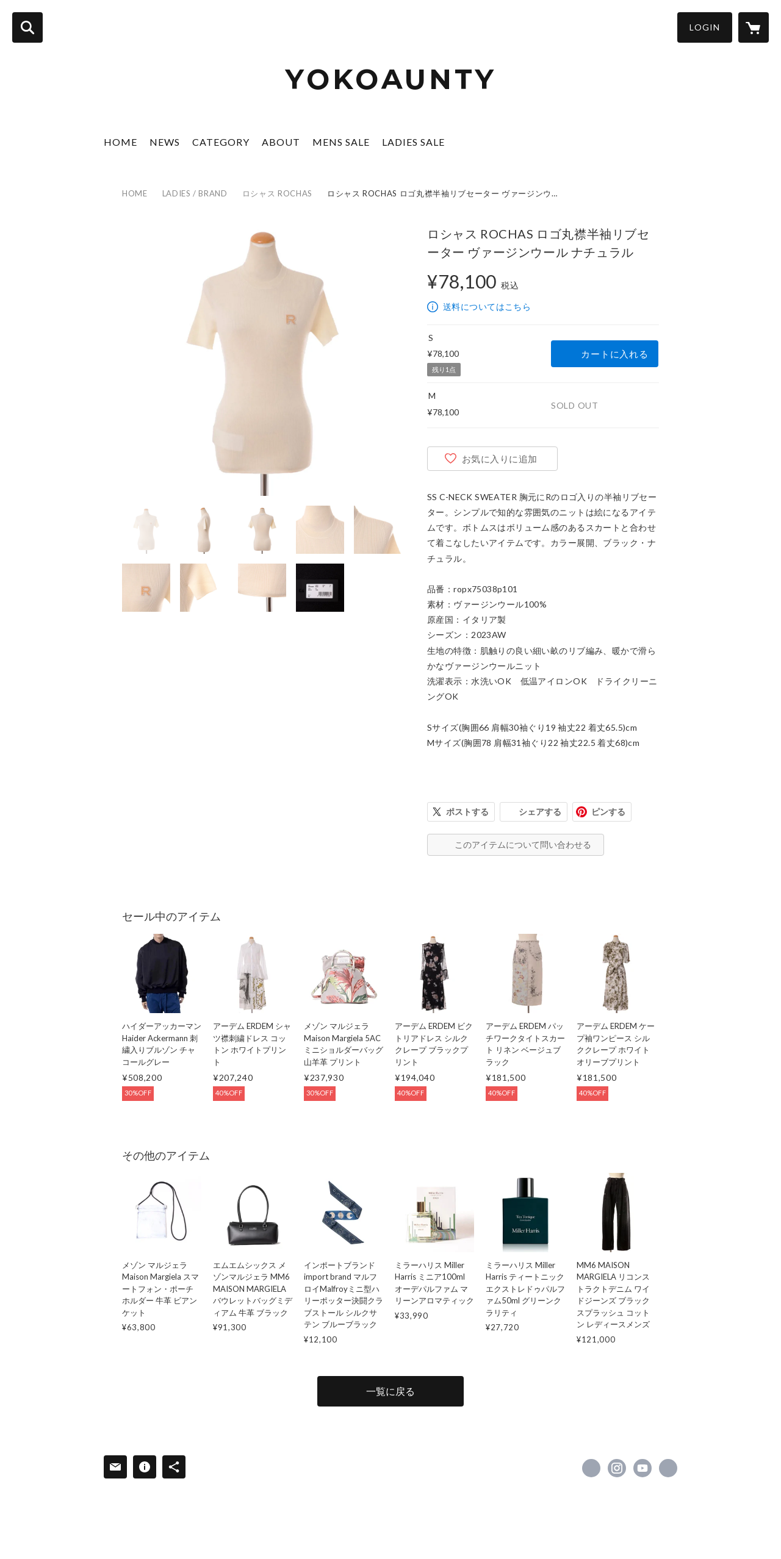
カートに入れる (614, 353)
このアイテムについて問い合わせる (523, 844)
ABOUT (281, 142)
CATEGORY (221, 142)
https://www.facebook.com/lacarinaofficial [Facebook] (591, 1468)
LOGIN (704, 27)
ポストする (467, 811)
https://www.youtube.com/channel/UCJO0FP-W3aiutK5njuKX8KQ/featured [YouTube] (642, 1468)
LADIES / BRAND (195, 193)
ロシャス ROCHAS (277, 193)
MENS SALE (341, 142)
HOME (120, 142)
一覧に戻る (390, 1391)
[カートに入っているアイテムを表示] (753, 27)
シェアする (540, 811)
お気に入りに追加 (500, 458)
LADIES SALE (413, 142)
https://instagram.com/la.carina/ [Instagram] (617, 1468)
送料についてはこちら (487, 306)
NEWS (164, 142)
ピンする (608, 811)
